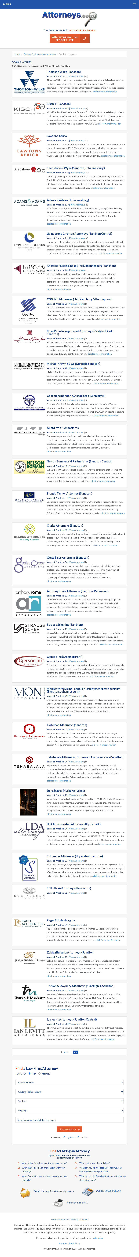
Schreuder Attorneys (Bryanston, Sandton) (75, 856)
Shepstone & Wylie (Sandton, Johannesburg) (76, 168)
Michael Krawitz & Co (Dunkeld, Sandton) (73, 363)
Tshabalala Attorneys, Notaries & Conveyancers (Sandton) (85, 757)
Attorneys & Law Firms (71, 38)
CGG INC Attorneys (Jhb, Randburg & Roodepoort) (79, 299)
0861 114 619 (113, 1191)
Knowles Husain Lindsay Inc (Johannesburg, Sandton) (81, 265)
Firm (34, 1073)
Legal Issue (69, 1137)
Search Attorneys (68, 1129)
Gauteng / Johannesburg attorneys (39, 54)
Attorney (46, 1073)
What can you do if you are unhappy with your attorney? (41, 1169)
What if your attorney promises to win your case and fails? (42, 1177)
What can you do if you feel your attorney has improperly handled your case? (98, 1169)
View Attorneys (76, 76)
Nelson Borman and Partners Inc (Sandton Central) (79, 461)
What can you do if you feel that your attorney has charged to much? (100, 1177)
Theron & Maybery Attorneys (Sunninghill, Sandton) (80, 986)
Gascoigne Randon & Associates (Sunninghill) (76, 396)
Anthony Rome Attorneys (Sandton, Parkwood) (78, 591)
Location (82, 1137)
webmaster (97, 1238)
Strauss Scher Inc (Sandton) (65, 624)
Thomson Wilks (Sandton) (64, 72)
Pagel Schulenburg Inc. (61, 920)
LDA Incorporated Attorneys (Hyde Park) (74, 824)
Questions (54, 1155)
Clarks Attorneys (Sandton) (65, 525)
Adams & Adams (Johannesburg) (68, 200)
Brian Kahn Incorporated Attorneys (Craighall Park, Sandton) (80, 333)
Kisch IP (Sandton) (59, 104)
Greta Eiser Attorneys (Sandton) (68, 557)
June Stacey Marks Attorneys (66, 790)
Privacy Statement (79, 1219)
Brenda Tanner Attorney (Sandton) (69, 493)
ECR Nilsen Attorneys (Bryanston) (69, 888)
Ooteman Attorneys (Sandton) (67, 725)
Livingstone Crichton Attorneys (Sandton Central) (79, 233)
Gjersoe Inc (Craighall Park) (64, 656)
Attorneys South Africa (69, 1243)
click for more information (105, 91)
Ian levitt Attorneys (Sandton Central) (72, 1019)
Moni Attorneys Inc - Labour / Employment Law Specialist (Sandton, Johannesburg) (84, 690)
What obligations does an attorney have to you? (42, 1163)
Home (17, 54)
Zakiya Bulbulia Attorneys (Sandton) (70, 952)
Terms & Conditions (60, 1219)
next (75, 1052)
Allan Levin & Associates (63, 428)
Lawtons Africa (57, 136)
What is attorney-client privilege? (92, 1163)
